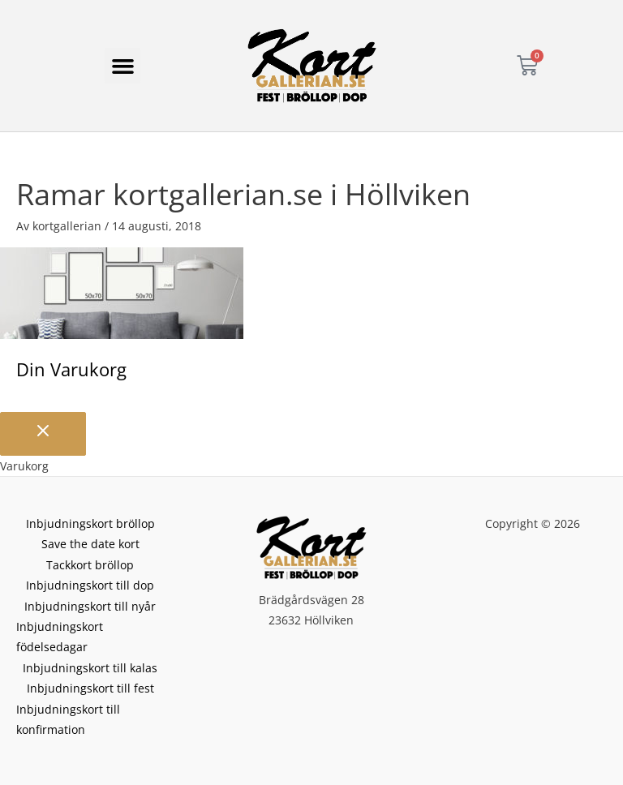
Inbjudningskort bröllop (90, 523)
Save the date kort (90, 543)
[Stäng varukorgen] (43, 433)
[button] (122, 66)
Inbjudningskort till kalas (90, 668)
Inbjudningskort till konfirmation (68, 719)
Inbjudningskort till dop (90, 585)
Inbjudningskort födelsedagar (59, 636)
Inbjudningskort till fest (90, 688)
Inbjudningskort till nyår (90, 606)
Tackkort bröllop (90, 565)
